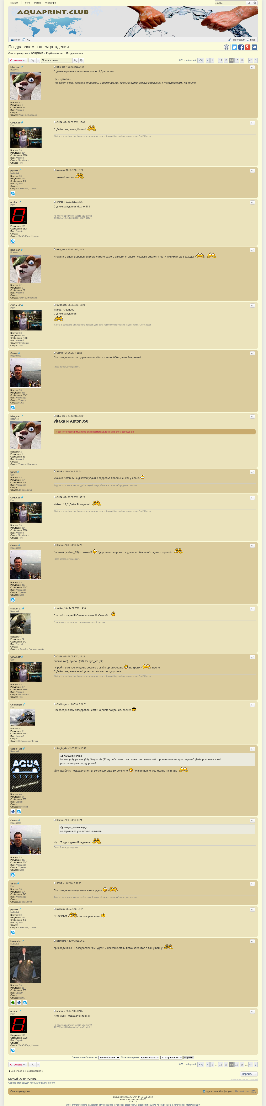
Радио (37, 2)
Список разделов (20, 1091)
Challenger (16, 704)
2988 (25, 155)
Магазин (14, 2)
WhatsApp (50, 2)
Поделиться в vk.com (254, 47)
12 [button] (220, 60)
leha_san (15, 67)
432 (24, 181)
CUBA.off (15, 122)
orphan (14, 202)
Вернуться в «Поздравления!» (27, 1071)
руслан (14, 170)
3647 (25, 395)
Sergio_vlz (16, 748)
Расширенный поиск (255, 2)
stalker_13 (16, 608)
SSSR (13, 472)
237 (24, 990)
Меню (17, 39)
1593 (25, 733)
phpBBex (117, 1097)
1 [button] (212, 60)
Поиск (249, 2)
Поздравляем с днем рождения (38, 46)
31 (24, 107)
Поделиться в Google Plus (247, 47)
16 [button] (242, 60)
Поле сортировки (140, 1057)
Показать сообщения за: (96, 1057)
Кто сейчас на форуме (22, 1079)
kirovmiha (15, 941)
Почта (26, 2)
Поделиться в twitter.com (234, 47)
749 (24, 482)
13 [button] (226, 60)
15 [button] (236, 60)
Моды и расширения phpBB (133, 1099)
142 (24, 642)
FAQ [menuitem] (28, 39)
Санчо (13, 353)
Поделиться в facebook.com (241, 47)
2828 (25, 229)
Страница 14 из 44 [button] (200, 60)
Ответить (16, 60)
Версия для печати (226, 47)
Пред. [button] (208, 60)
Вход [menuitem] (252, 39)
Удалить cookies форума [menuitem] (219, 1091)
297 (24, 799)
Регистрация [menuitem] (238, 39)
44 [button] (250, 60)
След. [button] (256, 60)
